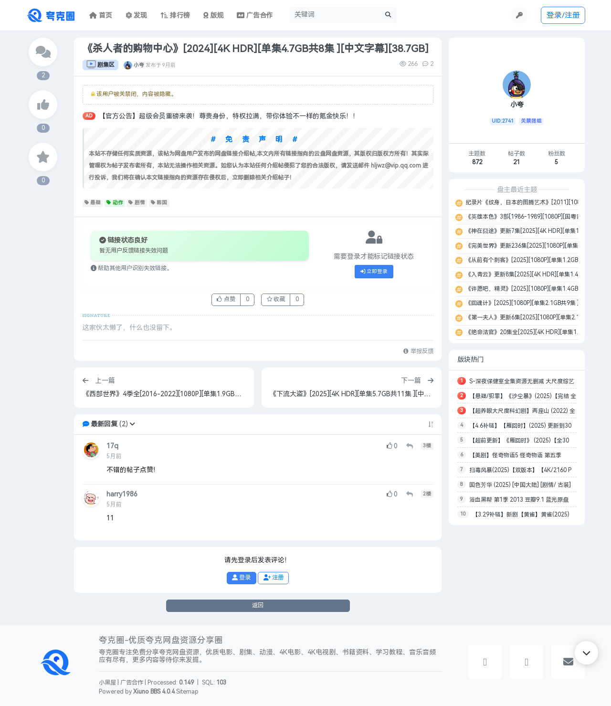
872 (477, 162)
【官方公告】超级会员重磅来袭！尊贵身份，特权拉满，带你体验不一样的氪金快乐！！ (229, 116)
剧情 (136, 203)
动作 (114, 203)
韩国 (159, 203)
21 (516, 162)
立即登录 (374, 271)
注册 (273, 577)
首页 (100, 15)
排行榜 (175, 15)
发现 (136, 15)
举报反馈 (418, 351)
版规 (213, 15)
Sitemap (187, 691)
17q (112, 446)
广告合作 (131, 682)
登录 (241, 577)
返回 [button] (257, 605)
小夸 (139, 65)
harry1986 (121, 494)
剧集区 (100, 65)
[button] (132, 424)
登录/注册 (563, 15)
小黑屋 (107, 682)
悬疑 (92, 203)
